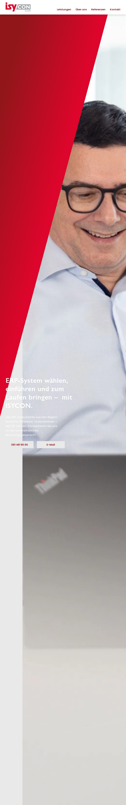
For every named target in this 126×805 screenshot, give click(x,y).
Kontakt (115, 9)
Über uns (81, 9)
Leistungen (64, 9)
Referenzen (98, 9)
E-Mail (51, 444)
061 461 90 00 (19, 444)
